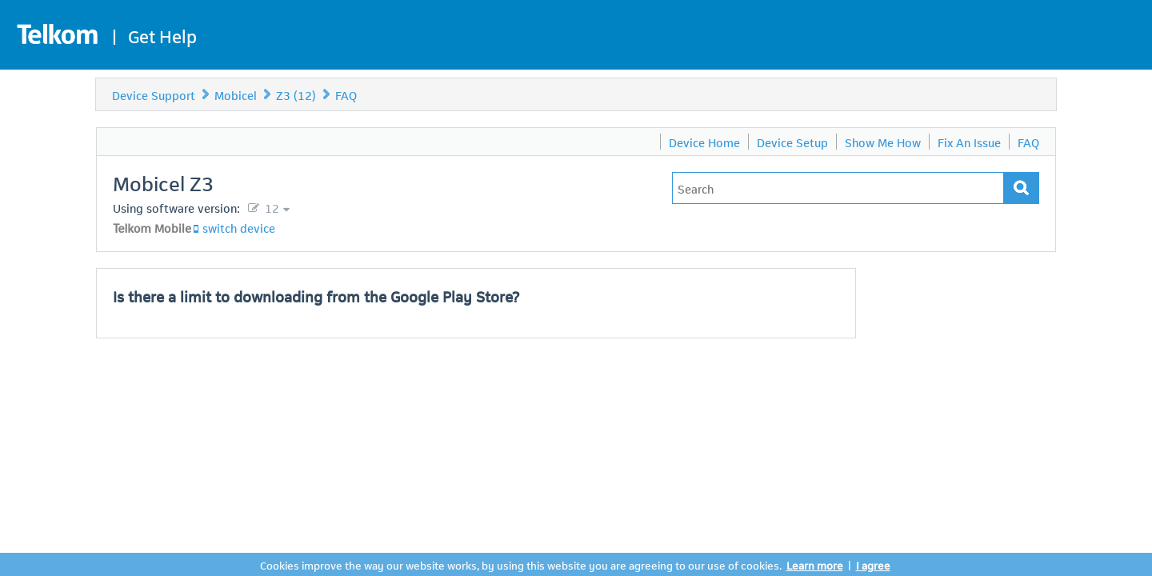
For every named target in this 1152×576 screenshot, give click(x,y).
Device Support (153, 94)
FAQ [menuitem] (1028, 142)
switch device (238, 227)
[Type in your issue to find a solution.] (838, 188)
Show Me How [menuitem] (883, 142)
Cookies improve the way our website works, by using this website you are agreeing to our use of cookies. (521, 564)
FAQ (346, 94)
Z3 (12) (296, 94)
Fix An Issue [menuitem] (969, 142)
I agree (873, 564)
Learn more (814, 564)
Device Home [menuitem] (704, 142)
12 (270, 207)
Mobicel (235, 94)
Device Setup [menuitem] (792, 142)
